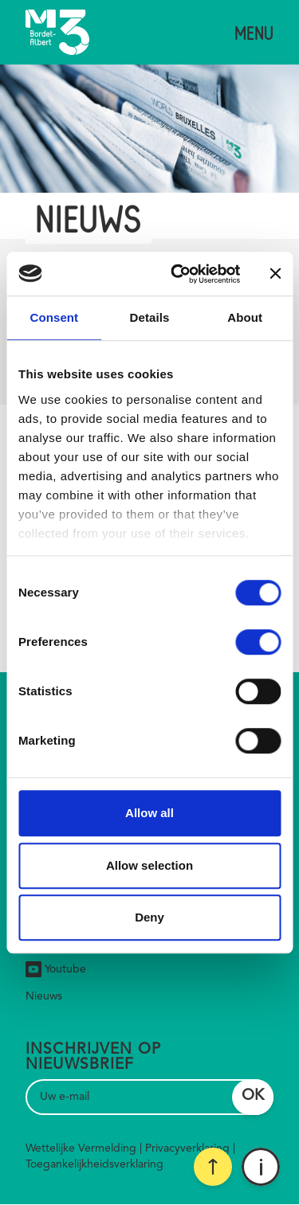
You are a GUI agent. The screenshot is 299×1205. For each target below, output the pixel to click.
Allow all (149, 813)
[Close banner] (275, 274)
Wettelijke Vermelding (81, 1148)
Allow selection (149, 865)
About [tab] (244, 317)
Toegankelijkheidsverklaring (94, 1164)
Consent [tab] (54, 317)
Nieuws (44, 996)
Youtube (56, 969)
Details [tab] (150, 317)
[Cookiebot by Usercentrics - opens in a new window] (178, 274)
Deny (149, 917)
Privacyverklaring (187, 1148)
